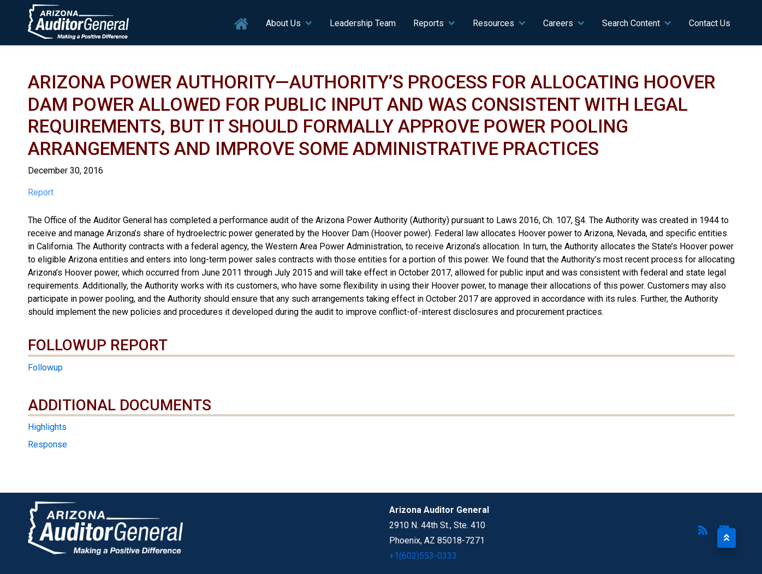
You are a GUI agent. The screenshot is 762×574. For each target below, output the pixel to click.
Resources (493, 23)
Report (40, 192)
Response (47, 444)
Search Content (631, 23)
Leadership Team (363, 23)
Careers (558, 23)
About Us (283, 23)
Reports (428, 23)
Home (241, 24)
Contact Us (709, 23)
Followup (45, 367)
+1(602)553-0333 (423, 556)
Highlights (47, 427)
